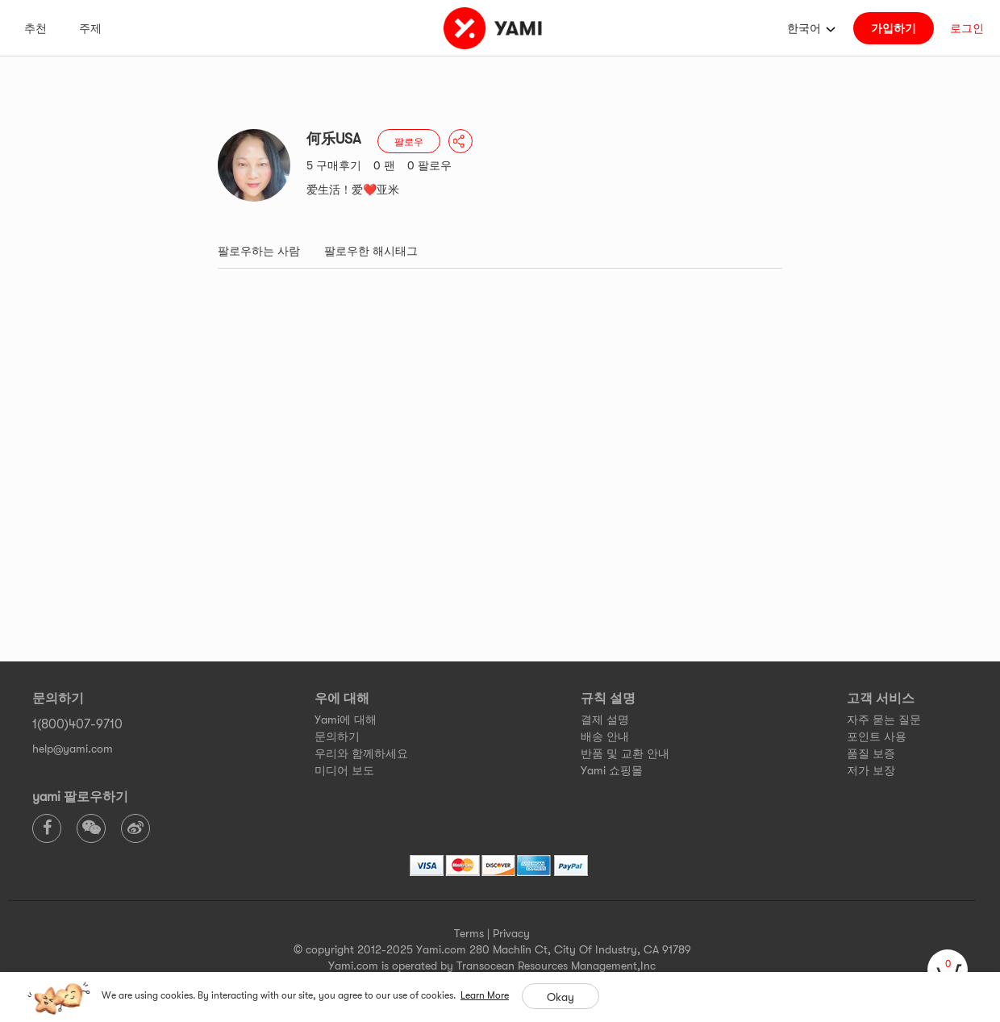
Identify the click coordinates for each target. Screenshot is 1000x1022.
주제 (90, 28)
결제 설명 (605, 719)
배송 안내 (605, 736)
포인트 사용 (876, 736)
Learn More (484, 995)
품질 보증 (871, 753)
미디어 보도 (344, 770)
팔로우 (408, 142)
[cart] (947, 969)
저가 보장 (871, 770)
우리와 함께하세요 (361, 753)
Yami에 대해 (346, 719)
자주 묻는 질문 (884, 719)
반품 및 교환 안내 (625, 753)
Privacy (511, 933)
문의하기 (337, 736)
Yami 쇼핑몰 (612, 770)
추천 (35, 28)
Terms (469, 933)
